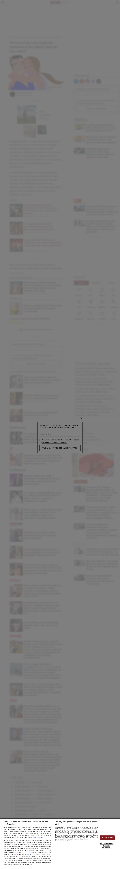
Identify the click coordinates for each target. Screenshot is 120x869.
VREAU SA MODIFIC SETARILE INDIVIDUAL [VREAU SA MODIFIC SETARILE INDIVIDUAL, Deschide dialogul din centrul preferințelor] (106, 845)
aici (31, 854)
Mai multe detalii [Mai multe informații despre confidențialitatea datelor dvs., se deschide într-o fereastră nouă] (38, 837)
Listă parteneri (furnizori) (62, 841)
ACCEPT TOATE (107, 838)
